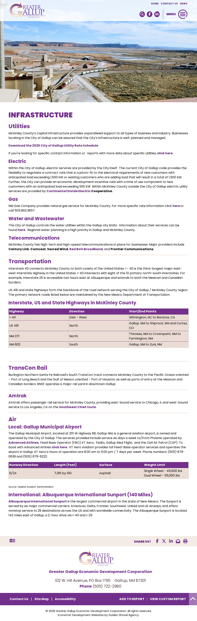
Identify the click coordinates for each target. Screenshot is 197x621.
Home (155, 3)
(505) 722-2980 (107, 586)
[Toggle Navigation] (182, 14)
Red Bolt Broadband (86, 249)
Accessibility (65, 599)
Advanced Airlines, (23, 442)
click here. (164, 153)
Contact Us (169, 3)
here (176, 206)
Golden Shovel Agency (124, 615)
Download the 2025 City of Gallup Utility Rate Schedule (53, 145)
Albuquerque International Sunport (37, 501)
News (183, 3)
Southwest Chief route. (78, 407)
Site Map (41, 599)
